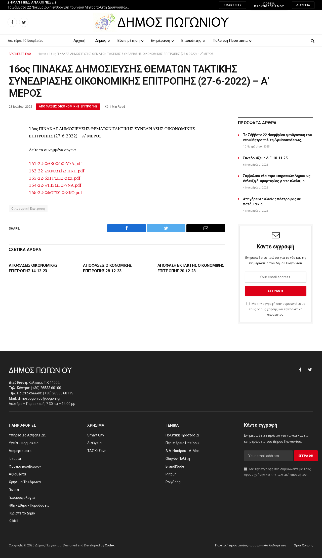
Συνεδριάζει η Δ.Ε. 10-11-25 (265, 158)
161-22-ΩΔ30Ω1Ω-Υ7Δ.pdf (55, 163)
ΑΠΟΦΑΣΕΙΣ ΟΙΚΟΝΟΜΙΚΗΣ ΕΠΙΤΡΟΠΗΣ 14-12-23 (33, 268)
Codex (109, 545)
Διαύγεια (303, 5)
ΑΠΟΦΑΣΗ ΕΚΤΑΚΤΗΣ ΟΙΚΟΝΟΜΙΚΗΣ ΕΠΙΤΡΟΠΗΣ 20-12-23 (190, 268)
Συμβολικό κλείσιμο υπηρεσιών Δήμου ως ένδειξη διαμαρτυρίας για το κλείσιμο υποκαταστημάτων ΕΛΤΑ (276, 179)
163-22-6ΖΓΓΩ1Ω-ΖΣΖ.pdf (54, 178)
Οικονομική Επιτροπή (28, 209)
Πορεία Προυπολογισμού (269, 5)
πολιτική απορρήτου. (292, 474)
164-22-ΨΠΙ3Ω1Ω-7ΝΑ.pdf (55, 185)
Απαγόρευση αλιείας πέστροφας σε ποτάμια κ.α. (272, 201)
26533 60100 (50, 388)
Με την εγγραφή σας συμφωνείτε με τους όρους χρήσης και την (275, 309)
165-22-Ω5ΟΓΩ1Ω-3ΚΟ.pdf (55, 193)
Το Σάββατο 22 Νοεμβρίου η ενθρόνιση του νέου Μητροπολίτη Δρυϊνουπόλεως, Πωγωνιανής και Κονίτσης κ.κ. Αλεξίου (70, 7)
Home (42, 54)
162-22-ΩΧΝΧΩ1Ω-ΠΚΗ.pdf (56, 171)
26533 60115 (62, 393)
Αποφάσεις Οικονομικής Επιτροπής (69, 106)
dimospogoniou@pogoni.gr (39, 398)
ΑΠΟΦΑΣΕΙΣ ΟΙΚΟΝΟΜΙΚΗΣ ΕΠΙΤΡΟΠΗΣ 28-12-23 (107, 268)
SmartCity (232, 5)
